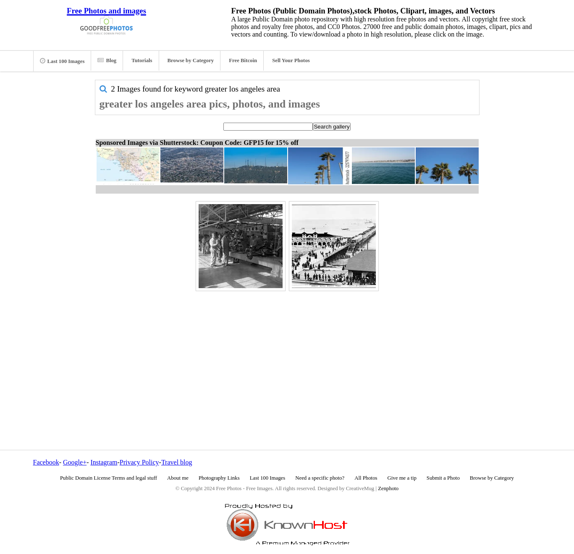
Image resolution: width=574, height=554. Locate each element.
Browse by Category (191, 60)
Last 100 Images (62, 61)
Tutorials (141, 60)
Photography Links (219, 478)
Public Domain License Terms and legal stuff (108, 478)
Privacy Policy (139, 462)
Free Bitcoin (243, 60)
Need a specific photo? (319, 478)
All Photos (365, 478)
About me (178, 478)
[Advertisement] (287, 352)
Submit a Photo (443, 478)
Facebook (46, 462)
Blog (106, 60)
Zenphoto (388, 488)
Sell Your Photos (291, 60)
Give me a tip (402, 478)
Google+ (74, 462)
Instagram (103, 462)
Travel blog (176, 462)
